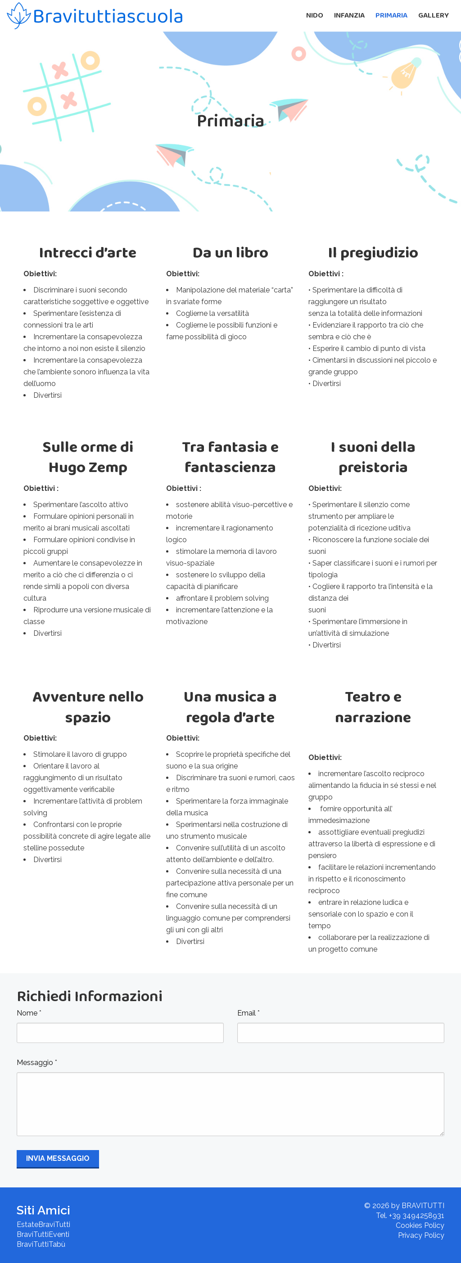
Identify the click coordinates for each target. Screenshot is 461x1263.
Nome (29, 1013)
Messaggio (37, 1062)
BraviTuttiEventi (43, 1234)
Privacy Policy (421, 1235)
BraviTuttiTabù (41, 1244)
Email (248, 1013)
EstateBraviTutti (43, 1224)
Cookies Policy (420, 1225)
